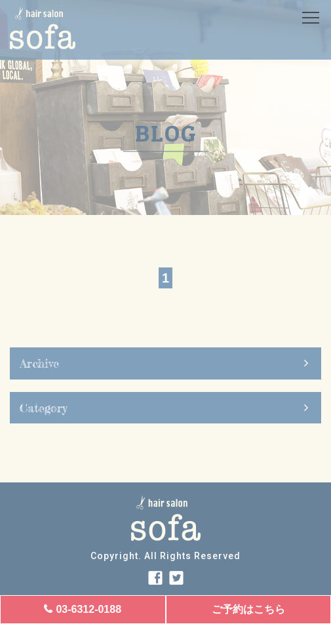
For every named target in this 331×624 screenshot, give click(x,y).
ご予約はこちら (248, 609)
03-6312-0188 (88, 609)
